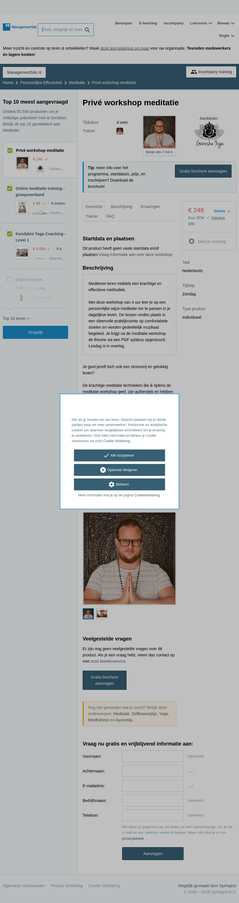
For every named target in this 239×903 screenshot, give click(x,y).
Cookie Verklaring (116, 441)
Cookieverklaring (147, 495)
